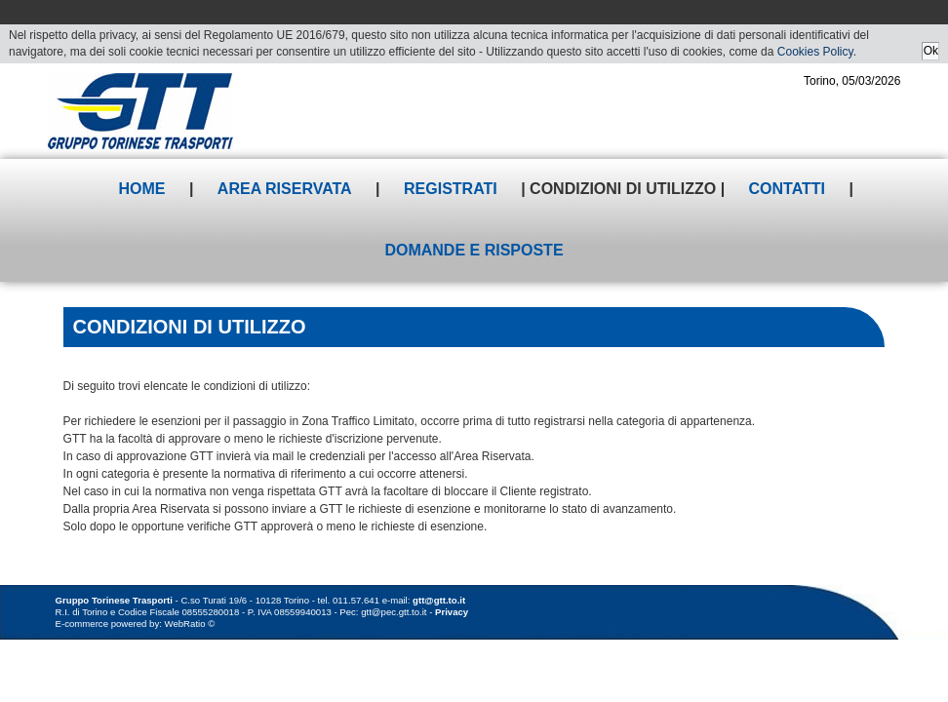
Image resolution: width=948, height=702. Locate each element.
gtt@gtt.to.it (439, 600)
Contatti (787, 188)
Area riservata (284, 188)
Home (141, 188)
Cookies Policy (815, 51)
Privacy (451, 611)
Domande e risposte (473, 250)
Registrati (450, 188)
